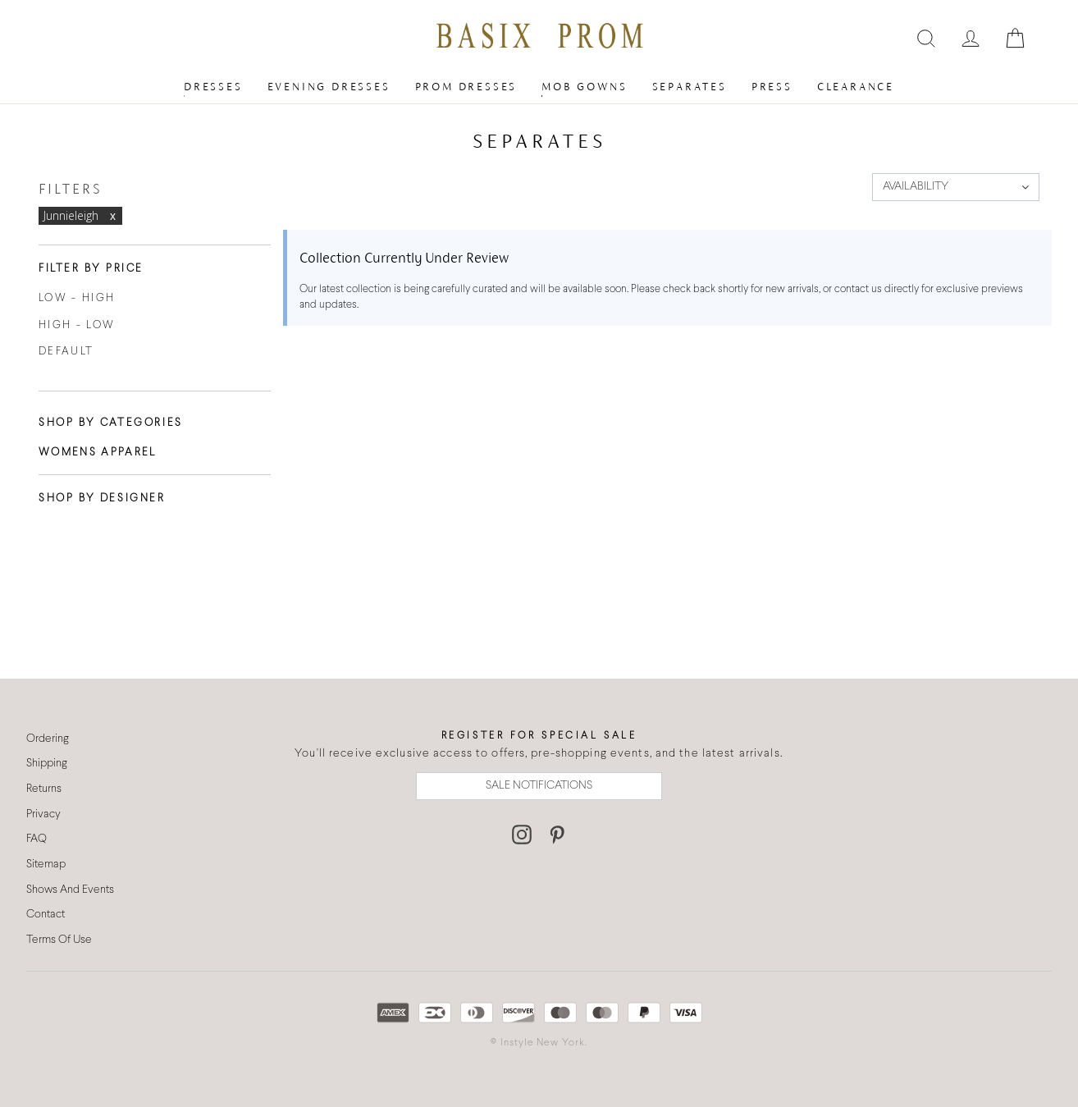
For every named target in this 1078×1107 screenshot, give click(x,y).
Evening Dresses (329, 86)
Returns (44, 789)
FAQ (36, 839)
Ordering (47, 739)
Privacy (43, 814)
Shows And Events (70, 890)
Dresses (213, 86)
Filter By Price (91, 269)
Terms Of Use (59, 940)
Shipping (46, 763)
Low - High (77, 299)
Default (66, 352)
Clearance (855, 86)
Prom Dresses (466, 86)
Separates (689, 86)
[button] (955, 187)
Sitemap (46, 864)
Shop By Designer (102, 499)
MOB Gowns (584, 86)
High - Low (77, 326)
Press (772, 86)
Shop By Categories (111, 423)
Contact (45, 914)
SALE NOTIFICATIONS (539, 785)
